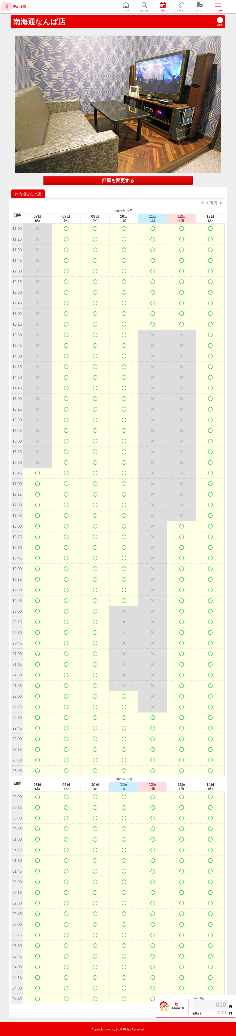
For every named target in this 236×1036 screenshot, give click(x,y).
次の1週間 (212, 202)
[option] (28, 194)
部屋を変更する (118, 180)
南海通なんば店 (39, 22)
